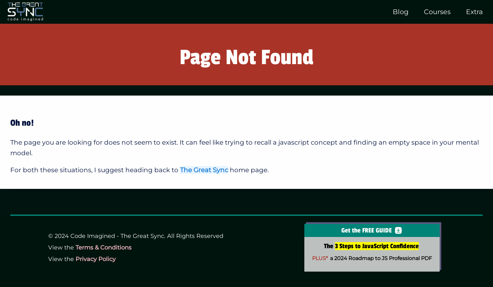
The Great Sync (204, 170)
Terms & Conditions (103, 247)
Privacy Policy (96, 259)
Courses (437, 12)
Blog (400, 12)
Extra (474, 12)
